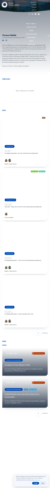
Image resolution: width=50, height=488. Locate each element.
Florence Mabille (9, 217)
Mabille (6, 164)
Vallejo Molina (13, 164)
